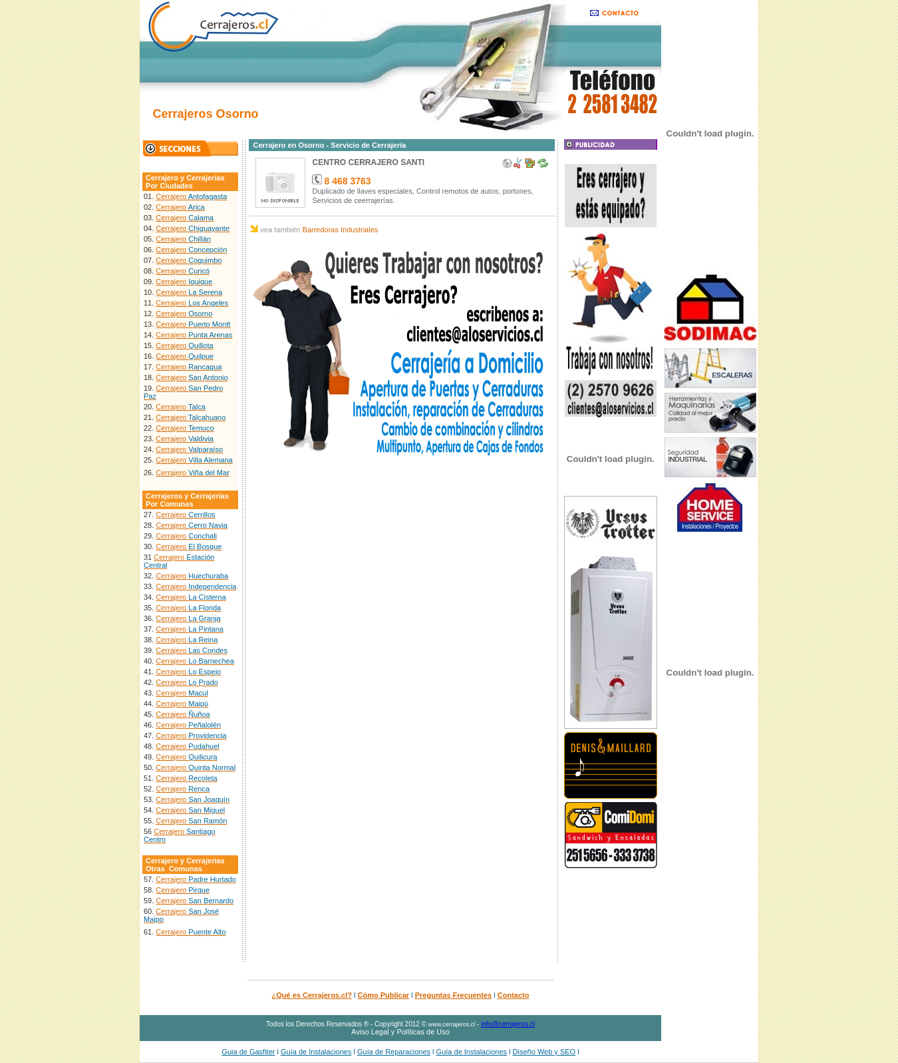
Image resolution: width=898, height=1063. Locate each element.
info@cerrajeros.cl (508, 1024)
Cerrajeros (164, 496)
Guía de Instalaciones (316, 1052)
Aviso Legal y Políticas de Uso (400, 1032)
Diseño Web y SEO (544, 1052)
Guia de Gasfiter (248, 1052)
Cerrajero (191, 196)
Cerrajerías (205, 178)
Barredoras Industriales (340, 230)
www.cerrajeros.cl (452, 1024)
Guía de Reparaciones (393, 1052)
